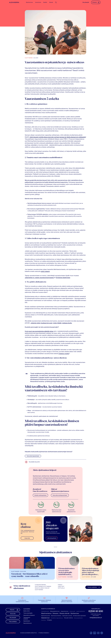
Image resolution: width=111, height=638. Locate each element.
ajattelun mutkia (64, 353)
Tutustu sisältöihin (93, 587)
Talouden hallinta (34, 461)
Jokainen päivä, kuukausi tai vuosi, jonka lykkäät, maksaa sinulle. (51, 323)
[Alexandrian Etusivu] (14, 2)
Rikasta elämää (64, 613)
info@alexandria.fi (96, 617)
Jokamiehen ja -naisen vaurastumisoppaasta (39, 277)
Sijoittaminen (39, 589)
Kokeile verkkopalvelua (40, 495)
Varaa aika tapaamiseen (33, 456)
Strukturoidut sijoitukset (79, 615)
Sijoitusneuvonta (45, 615)
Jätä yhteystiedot (51, 538)
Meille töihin (26, 611)
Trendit (60, 584)
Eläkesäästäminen (40, 584)
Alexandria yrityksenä (29, 615)
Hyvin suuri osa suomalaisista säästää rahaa (39, 331)
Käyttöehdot (26, 621)
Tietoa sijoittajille (27, 613)
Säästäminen (45, 618)
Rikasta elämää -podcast (42, 588)
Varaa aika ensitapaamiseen (60, 495)
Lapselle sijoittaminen (80, 611)
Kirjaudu (95, 2)
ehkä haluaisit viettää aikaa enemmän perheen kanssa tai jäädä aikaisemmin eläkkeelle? (58, 137)
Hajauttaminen (64, 611)
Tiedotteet (61, 586)
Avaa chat (27, 538)
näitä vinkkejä (45, 271)
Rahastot (55, 613)
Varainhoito (43, 620)
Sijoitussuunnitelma (56, 615)
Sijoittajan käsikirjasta (63, 277)
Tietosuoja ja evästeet (26, 618)
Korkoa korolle (72, 611)
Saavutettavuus (27, 623)
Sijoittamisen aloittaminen (43, 586)
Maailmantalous (46, 613)
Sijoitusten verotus (67, 615)
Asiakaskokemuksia (45, 611)
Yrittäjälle (61, 588)
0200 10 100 (96, 611)
